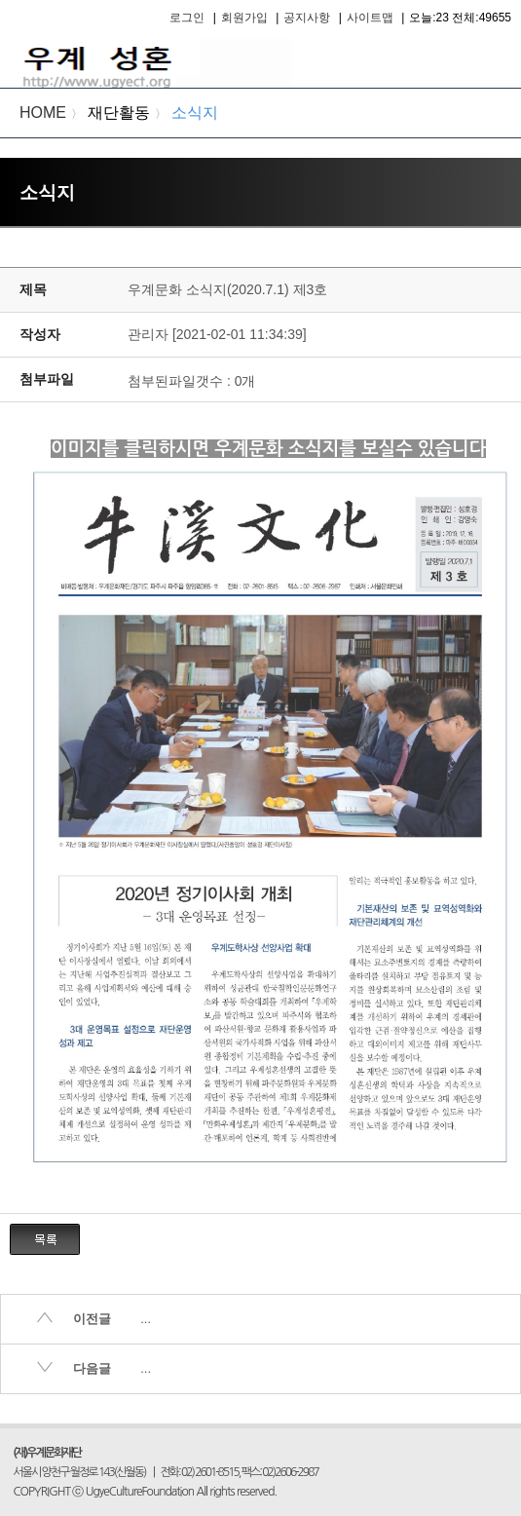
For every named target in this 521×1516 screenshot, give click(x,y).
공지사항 (306, 17)
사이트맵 (370, 17)
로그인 (187, 17)
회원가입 (244, 17)
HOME (42, 112)
